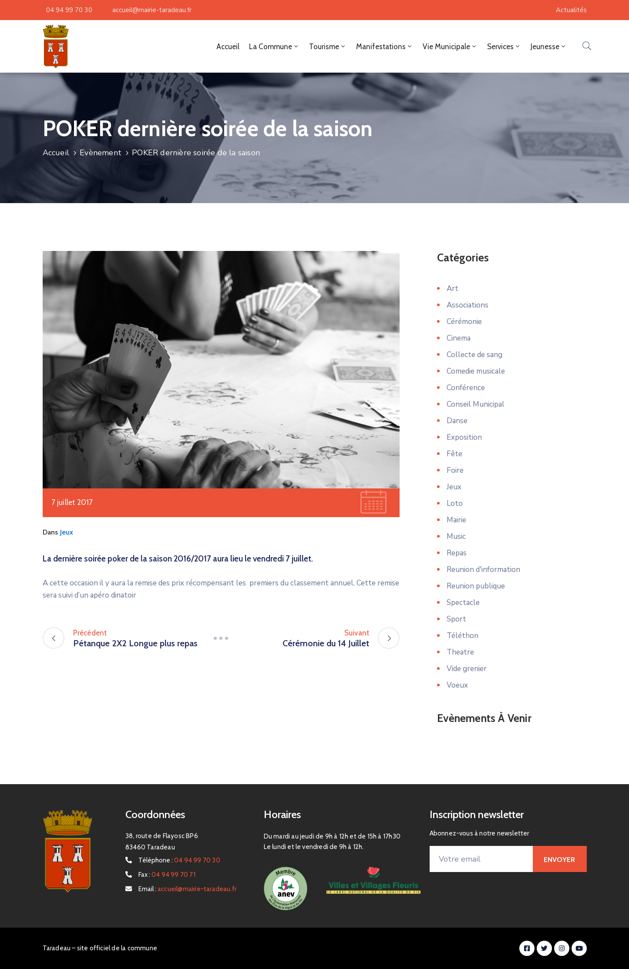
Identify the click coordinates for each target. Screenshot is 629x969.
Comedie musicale (476, 371)
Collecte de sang (474, 355)
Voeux (457, 685)
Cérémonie (464, 322)
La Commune (274, 46)
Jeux (67, 532)
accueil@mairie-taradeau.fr (152, 10)
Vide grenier (467, 669)
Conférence (466, 388)
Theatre (460, 652)
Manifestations (384, 46)
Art (452, 289)
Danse (457, 421)
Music (456, 536)
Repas (457, 553)
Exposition (464, 437)
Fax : (166, 875)
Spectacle (463, 603)
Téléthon (462, 636)
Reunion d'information (483, 570)
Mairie (456, 520)
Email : (187, 889)
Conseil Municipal (476, 404)
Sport (456, 619)
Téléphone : (179, 860)
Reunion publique (476, 586)
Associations (467, 305)
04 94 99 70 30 (69, 10)
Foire (455, 470)
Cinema (459, 338)
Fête (454, 454)
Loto (455, 503)
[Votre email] (481, 859)
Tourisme (327, 46)
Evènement (100, 152)
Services (504, 46)
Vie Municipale (450, 46)
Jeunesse (549, 46)
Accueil (227, 46)
